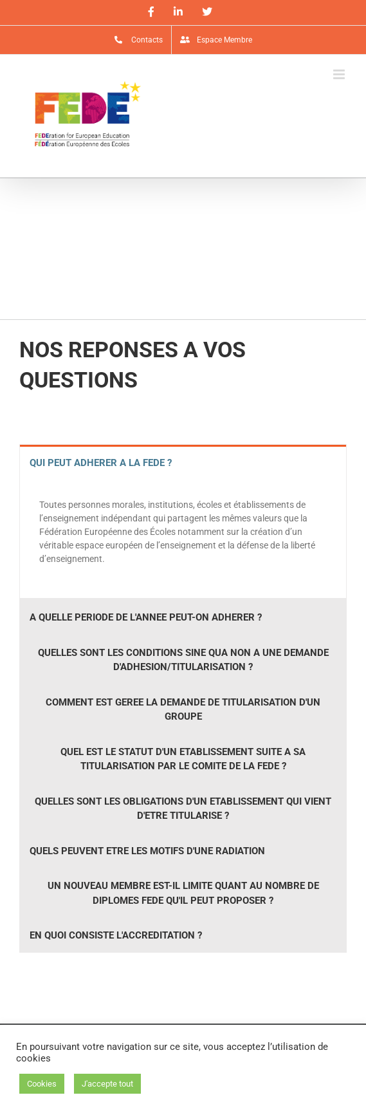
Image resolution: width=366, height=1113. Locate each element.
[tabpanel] (183, 539)
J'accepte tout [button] (107, 1084)
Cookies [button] (42, 1084)
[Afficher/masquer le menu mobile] (340, 74)
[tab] (183, 462)
